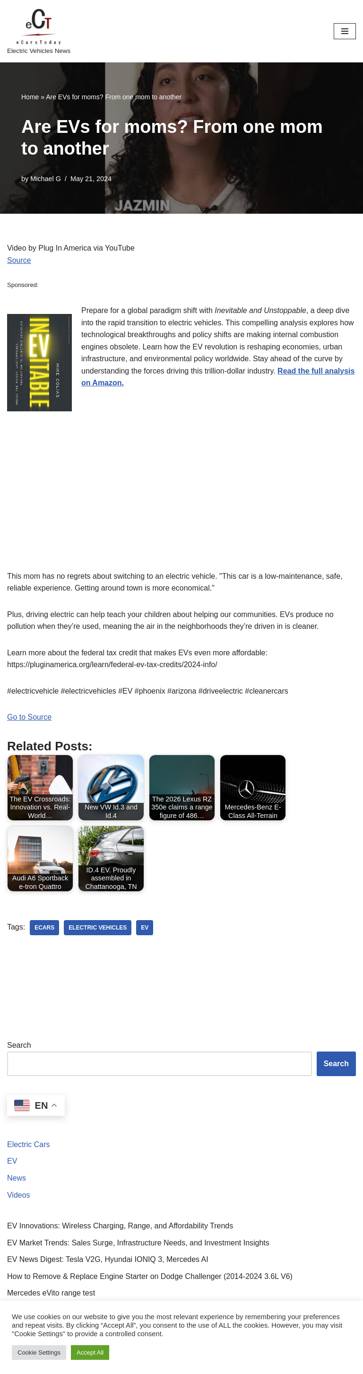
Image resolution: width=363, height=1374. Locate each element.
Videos (18, 1195)
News (16, 1178)
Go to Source (29, 717)
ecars (44, 928)
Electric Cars (28, 1145)
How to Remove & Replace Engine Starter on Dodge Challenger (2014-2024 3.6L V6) (150, 1277)
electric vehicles (98, 928)
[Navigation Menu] (345, 31)
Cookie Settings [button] (38, 1352)
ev (145, 928)
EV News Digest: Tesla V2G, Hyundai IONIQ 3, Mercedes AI (108, 1260)
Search (19, 1046)
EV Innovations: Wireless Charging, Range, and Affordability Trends (120, 1226)
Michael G (45, 179)
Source (19, 260)
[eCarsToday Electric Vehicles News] (38, 31)
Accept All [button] (90, 1352)
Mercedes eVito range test (51, 1293)
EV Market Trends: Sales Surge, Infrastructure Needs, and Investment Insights (138, 1243)
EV (12, 1161)
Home (30, 97)
